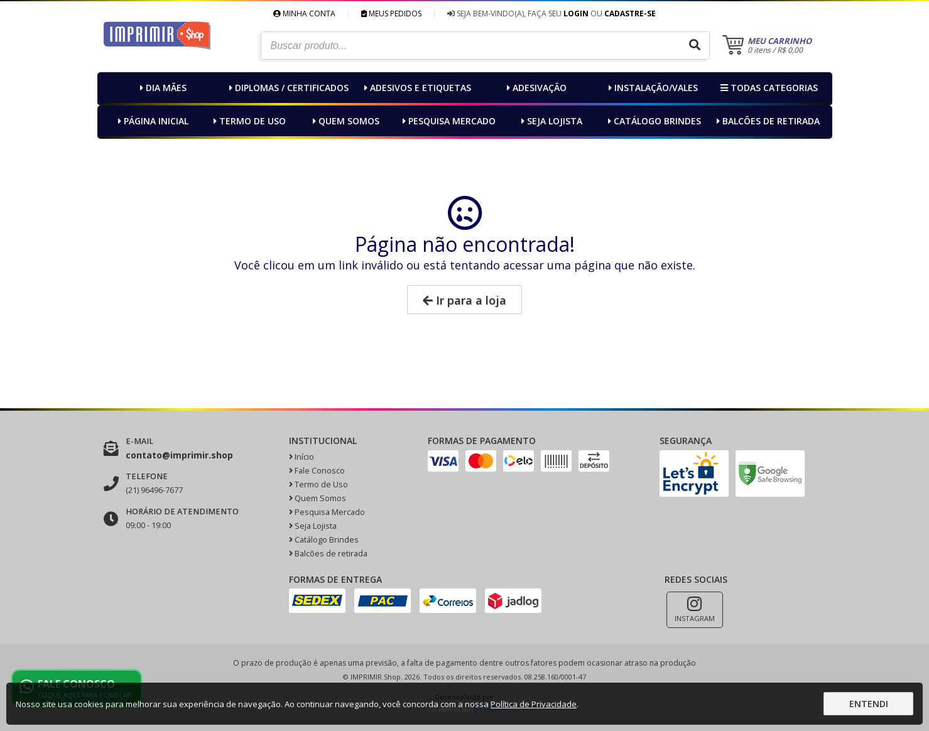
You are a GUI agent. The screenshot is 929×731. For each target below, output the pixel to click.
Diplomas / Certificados (287, 88)
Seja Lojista (550, 121)
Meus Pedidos (391, 13)
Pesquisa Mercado (447, 121)
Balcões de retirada (767, 121)
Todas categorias (767, 88)
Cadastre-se (630, 13)
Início (301, 457)
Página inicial (151, 121)
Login (576, 13)
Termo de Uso (248, 121)
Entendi (868, 704)
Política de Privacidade (534, 704)
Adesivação (535, 88)
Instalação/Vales (652, 88)
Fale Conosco (317, 470)
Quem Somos (344, 121)
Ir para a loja (464, 300)
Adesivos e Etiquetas (416, 88)
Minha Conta (304, 13)
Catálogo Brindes (653, 121)
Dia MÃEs (162, 88)
